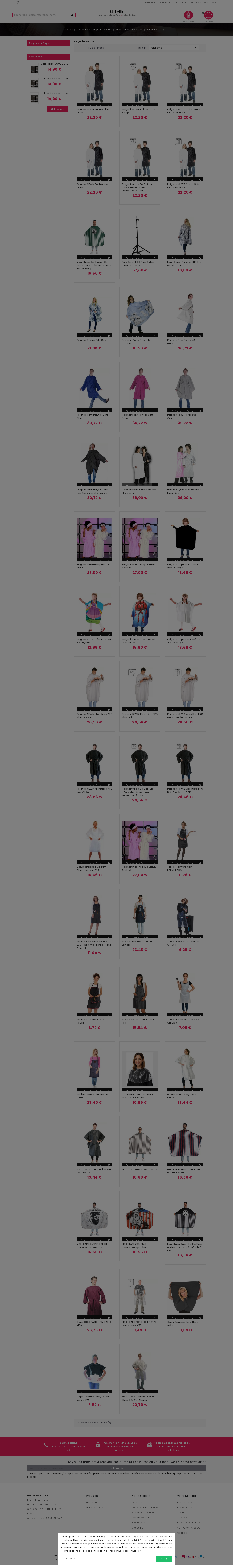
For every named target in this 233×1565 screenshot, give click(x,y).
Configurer (69, 1558)
